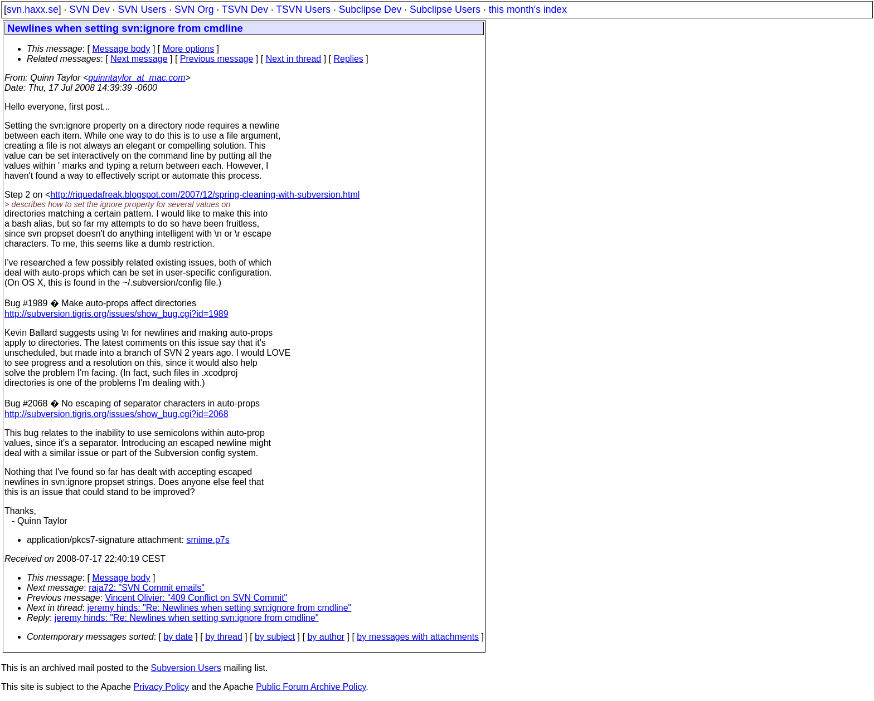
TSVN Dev (245, 9)
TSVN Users (303, 9)
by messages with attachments (418, 636)
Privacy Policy (161, 687)
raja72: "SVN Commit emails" (147, 587)
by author (325, 636)
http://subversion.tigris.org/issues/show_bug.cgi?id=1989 (116, 313)
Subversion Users (186, 668)
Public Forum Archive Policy (311, 687)
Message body (121, 48)
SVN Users (142, 9)
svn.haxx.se (33, 9)
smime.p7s (207, 540)
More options (189, 48)
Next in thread (294, 58)
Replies (348, 58)
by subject (275, 636)
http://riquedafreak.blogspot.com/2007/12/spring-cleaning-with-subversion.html (205, 194)
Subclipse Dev (370, 9)
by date (177, 636)
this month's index (528, 9)
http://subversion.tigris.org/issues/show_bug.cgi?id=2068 (116, 414)
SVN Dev (89, 9)
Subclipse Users (445, 9)
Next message (138, 58)
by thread (223, 636)
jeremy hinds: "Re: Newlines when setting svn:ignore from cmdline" (220, 607)
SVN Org (193, 9)
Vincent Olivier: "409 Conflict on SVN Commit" (196, 597)
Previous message (217, 58)
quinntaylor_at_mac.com (136, 77)
